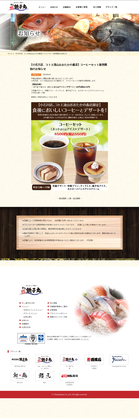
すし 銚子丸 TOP (28, 303)
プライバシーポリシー (58, 313)
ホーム (10, 53)
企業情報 (53, 310)
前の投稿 (62, 198)
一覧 (69, 198)
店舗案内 (25, 324)
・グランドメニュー (29, 313)
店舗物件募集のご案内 (58, 306)
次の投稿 (76, 198)
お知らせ (25, 320)
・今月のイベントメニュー (32, 310)
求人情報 (53, 303)
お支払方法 (26, 327)
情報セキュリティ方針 (58, 317)
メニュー (25, 306)
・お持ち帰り (27, 317)
